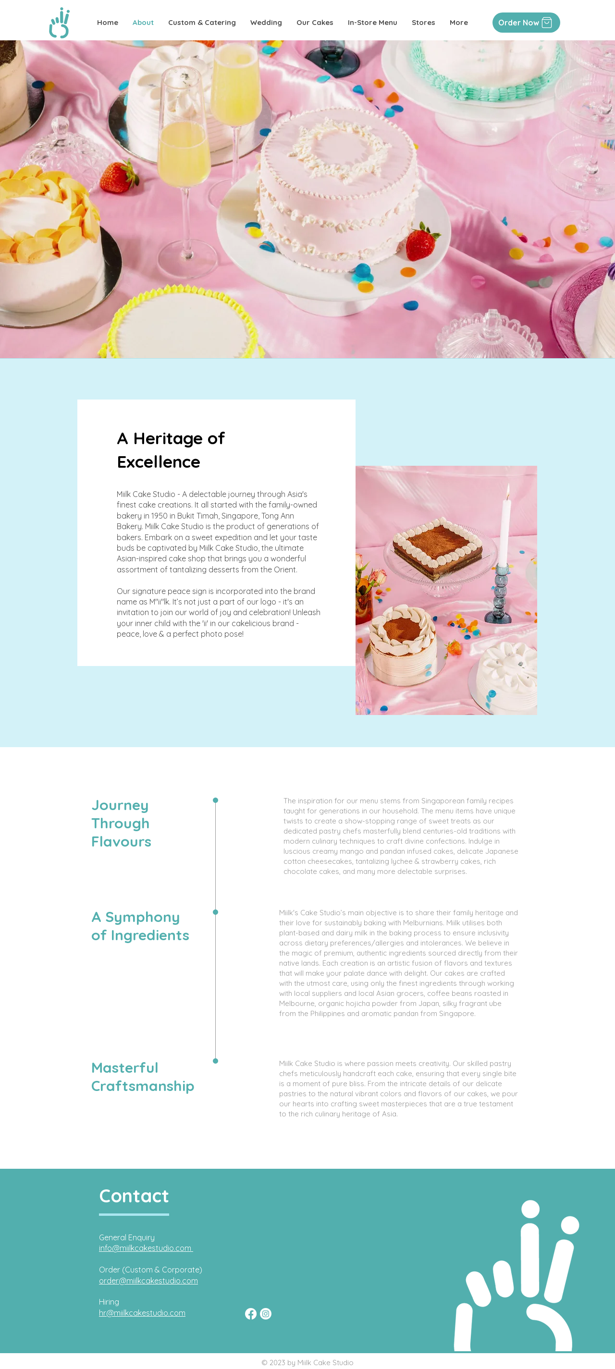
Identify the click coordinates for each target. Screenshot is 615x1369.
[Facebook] (251, 1314)
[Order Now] (526, 22)
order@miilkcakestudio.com (148, 1280)
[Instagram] (265, 1314)
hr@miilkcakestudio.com (142, 1313)
